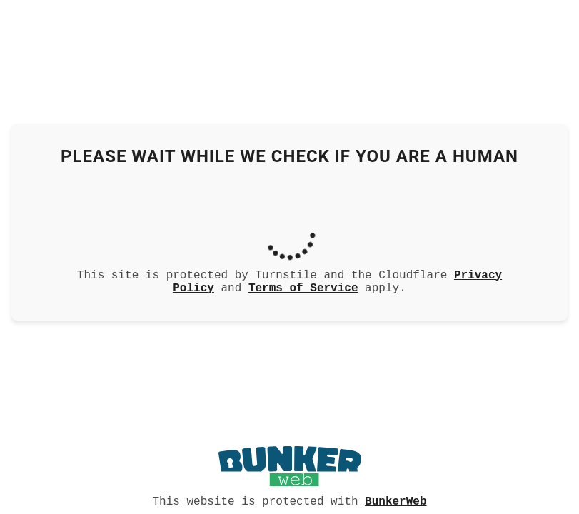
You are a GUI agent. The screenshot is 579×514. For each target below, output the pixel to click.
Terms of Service (303, 288)
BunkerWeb (395, 500)
